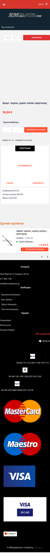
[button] (4, 4)
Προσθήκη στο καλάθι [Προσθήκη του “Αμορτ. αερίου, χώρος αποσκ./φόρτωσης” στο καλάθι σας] (34, 249)
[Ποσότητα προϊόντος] (13, 129)
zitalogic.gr (38, 547)
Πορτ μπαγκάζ (27, 140)
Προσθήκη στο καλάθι (35, 130)
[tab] (25, 148)
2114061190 (8, 27)
